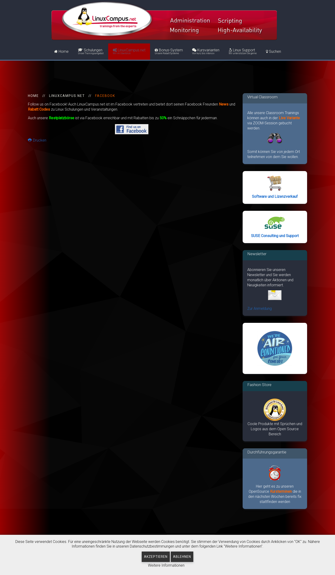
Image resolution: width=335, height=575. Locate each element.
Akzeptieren (156, 556)
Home (61, 51)
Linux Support (243, 51)
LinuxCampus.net (129, 51)
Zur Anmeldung (259, 308)
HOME (33, 96)
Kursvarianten (205, 51)
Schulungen (91, 51)
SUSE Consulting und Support (275, 236)
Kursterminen (281, 491)
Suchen (273, 51)
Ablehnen (182, 556)
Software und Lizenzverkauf (275, 196)
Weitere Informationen (166, 565)
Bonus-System (169, 51)
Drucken (37, 140)
